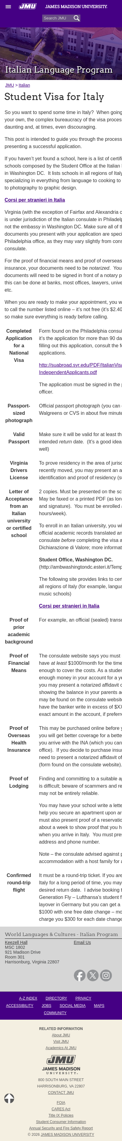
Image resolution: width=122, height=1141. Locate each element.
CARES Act (61, 1109)
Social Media (73, 1006)
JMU (9, 85)
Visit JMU (60, 1041)
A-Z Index (28, 998)
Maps (99, 1006)
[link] (80, 979)
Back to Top (9, 1098)
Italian (24, 85)
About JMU (61, 1035)
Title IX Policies (61, 1115)
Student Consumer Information (61, 1122)
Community (55, 1013)
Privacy (83, 998)
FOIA (61, 1103)
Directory (56, 998)
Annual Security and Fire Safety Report (61, 1128)
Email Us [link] (82, 942)
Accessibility (19, 1006)
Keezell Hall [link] (16, 942)
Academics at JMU (61, 1048)
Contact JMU (61, 1093)
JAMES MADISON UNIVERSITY (67, 1134)
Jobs (46, 1006)
